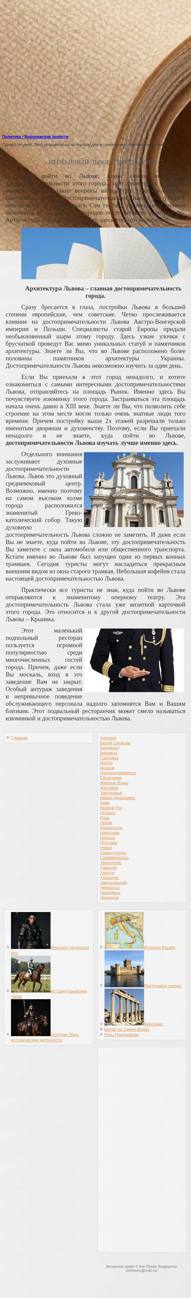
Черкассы (110, 887)
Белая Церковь (115, 742)
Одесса (107, 837)
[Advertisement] (96, 86)
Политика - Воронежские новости (35, 136)
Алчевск (108, 737)
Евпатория (110, 777)
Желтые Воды (114, 782)
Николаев (109, 832)
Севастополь (113, 852)
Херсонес (109, 877)
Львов (106, 822)
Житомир (109, 787)
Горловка (109, 757)
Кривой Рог (111, 807)
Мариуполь (111, 827)
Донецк (107, 767)
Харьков (108, 867)
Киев (105, 802)
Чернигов (109, 897)
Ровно (106, 847)
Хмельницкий (113, 882)
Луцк (104, 817)
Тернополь (110, 862)
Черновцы (110, 892)
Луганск (107, 812)
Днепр (106, 762)
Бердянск (109, 747)
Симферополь (114, 857)
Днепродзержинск (118, 772)
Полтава (108, 842)
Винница (108, 752)
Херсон (107, 872)
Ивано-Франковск (117, 797)
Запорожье (111, 792)
